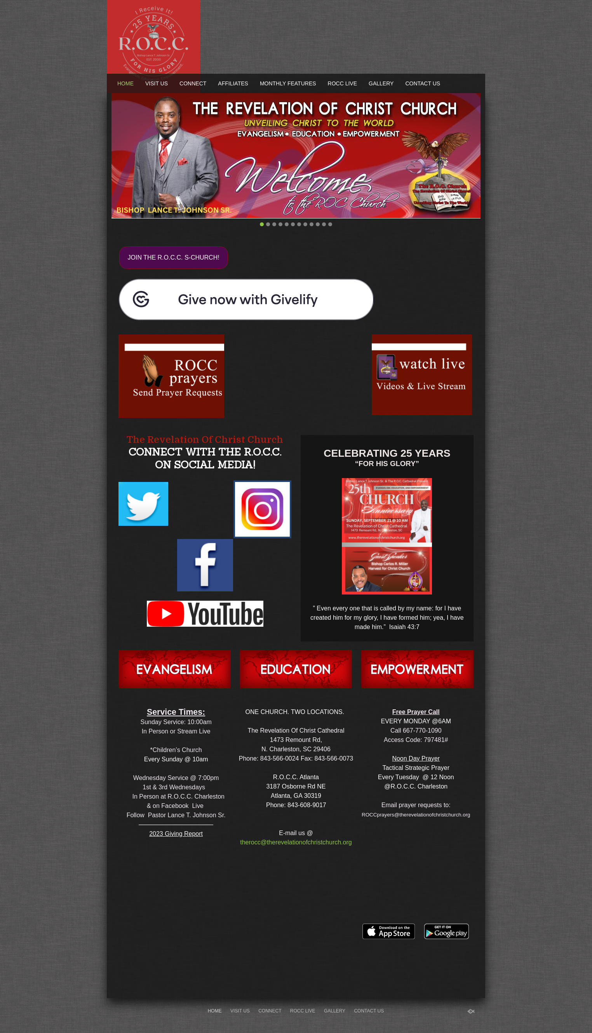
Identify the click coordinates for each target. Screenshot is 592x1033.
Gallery (381, 83)
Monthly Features (288, 83)
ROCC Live (342, 83)
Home (125, 83)
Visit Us (156, 83)
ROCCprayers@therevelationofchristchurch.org (416, 815)
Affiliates (233, 83)
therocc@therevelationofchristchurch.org (296, 842)
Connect (192, 83)
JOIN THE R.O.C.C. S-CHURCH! (173, 257)
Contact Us (422, 83)
